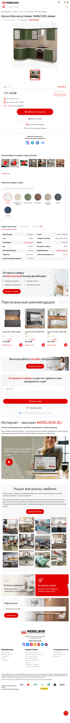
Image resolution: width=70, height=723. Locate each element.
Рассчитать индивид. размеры (35, 128)
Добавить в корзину (35, 112)
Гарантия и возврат (32, 664)
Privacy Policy (33, 679)
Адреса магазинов (35, 512)
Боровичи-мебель (61, 250)
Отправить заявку (11, 291)
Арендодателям (59, 654)
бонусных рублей (15, 106)
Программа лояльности (33, 654)
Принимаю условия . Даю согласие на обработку (36, 413)
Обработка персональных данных (8, 686)
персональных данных (44, 414)
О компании (5, 652)
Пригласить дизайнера (35, 124)
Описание (24, 226)
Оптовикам (58, 652)
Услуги (3, 658)
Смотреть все (5, 173)
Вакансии (57, 656)
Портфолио (5, 656)
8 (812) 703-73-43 (35, 641)
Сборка (27, 662)
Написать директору (32, 666)
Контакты (4, 660)
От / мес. (12, 99)
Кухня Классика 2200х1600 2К (57, 333)
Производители (7, 654)
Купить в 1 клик (35, 118)
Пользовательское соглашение (10, 689)
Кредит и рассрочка (32, 660)
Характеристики (8, 226)
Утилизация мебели (32, 652)
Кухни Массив (34, 20)
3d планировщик (31, 656)
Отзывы (37, 226)
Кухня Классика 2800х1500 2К (34, 333)
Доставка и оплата (31, 658)
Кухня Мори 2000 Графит (12, 332)
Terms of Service (44, 679)
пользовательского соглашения (41, 412)
